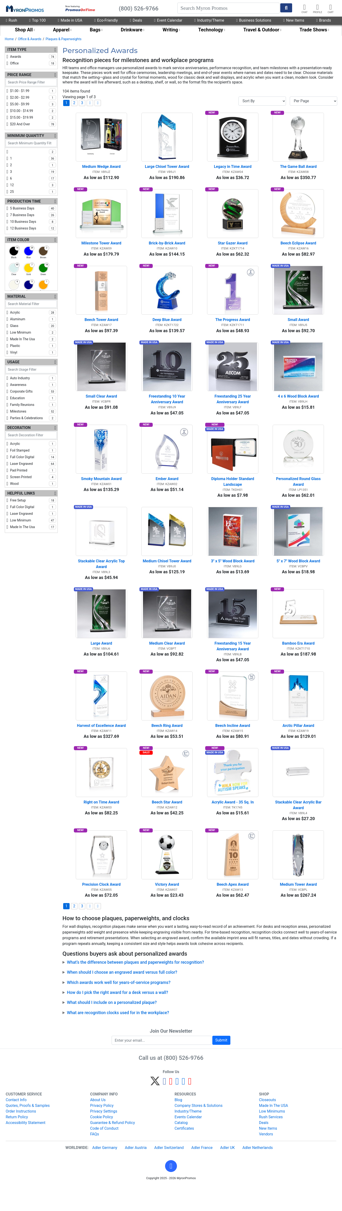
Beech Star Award (167, 824)
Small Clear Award (101, 406)
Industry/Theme (209, 20)
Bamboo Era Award (298, 660)
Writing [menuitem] (170, 30)
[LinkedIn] (183, 1108)
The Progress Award (232, 327)
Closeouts (267, 1125)
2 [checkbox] (33, 165)
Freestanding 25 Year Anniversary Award (233, 409)
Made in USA (70, 20)
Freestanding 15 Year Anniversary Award (233, 663)
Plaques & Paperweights (63, 39)
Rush (11, 20)
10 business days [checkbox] (33, 221)
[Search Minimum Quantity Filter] (31, 143)
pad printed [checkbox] (33, 470)
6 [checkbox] (33, 178)
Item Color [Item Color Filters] (18, 240)
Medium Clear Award (167, 660)
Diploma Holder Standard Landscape (233, 494)
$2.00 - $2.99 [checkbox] (33, 97)
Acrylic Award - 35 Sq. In (233, 824)
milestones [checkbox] (33, 411)
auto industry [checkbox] (33, 378)
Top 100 (37, 20)
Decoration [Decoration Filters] (19, 427)
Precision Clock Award (101, 909)
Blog (178, 1125)
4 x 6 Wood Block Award (298, 406)
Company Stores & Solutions (199, 1130)
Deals (136, 20)
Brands (323, 20)
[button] (171, 1191)
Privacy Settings (103, 1136)
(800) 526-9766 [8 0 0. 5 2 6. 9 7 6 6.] (183, 1083)
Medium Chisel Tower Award (167, 576)
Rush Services (271, 1142)
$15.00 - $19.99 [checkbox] (33, 117)
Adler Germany (104, 1172)
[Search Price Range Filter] (31, 82)
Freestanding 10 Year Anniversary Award (167, 409)
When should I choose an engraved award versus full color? (122, 997)
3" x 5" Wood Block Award (232, 576)
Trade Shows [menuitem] (313, 30)
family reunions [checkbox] (33, 404)
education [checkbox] (33, 398)
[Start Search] (286, 7)
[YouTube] (190, 1108)
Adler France (202, 1172)
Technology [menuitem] (210, 30)
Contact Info (16, 1125)
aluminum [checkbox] (33, 319)
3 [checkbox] (33, 171)
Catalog (181, 1147)
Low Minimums (272, 1136)
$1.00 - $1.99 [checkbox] (33, 90)
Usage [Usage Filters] (13, 362)
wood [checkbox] (33, 483)
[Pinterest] (171, 1108)
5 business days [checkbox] (33, 208)
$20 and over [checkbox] (33, 124)
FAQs (94, 1159)
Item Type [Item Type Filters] (16, 49)
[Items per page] (313, 101)
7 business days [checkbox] (33, 215)
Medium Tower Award (298, 909)
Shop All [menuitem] (24, 30)
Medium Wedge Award (101, 169)
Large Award (101, 660)
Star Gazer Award (232, 248)
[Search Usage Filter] (31, 369)
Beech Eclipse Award (298, 248)
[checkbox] (31, 152)
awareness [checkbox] (33, 384)
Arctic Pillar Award (298, 745)
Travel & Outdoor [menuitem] (261, 30)
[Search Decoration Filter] (31, 435)
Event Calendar (168, 20)
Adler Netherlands (257, 1172)
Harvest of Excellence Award (101, 745)
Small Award (298, 327)
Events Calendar (188, 1142)
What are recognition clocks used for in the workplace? (118, 1037)
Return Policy (17, 1142)
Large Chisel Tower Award (167, 169)
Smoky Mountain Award (101, 491)
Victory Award (167, 909)
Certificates (184, 1153)
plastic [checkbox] (33, 345)
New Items (293, 20)
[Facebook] (164, 1108)
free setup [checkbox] (33, 500)
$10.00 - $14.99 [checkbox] (33, 110)
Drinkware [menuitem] (131, 30)
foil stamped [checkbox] (33, 450)
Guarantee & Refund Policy (112, 1147)
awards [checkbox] (33, 56)
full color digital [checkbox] (33, 457)
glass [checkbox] (33, 325)
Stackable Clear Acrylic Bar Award (299, 827)
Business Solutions (253, 20)
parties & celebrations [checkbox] (33, 418)
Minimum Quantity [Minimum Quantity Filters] (25, 135)
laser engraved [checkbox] (33, 463)
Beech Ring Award (167, 745)
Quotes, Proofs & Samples (28, 1130)
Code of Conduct (104, 1153)
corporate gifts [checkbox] (33, 391)
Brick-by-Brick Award (167, 248)
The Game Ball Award (298, 169)
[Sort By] (262, 101)
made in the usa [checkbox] (33, 339)
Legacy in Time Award (233, 169)
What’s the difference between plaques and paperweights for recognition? (135, 987)
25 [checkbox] (33, 191)
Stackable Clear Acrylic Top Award (102, 579)
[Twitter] (155, 1108)
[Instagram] (177, 1108)
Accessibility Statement (25, 1147)
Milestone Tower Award (101, 248)
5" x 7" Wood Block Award (298, 576)
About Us (98, 1125)
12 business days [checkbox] (33, 228)
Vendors (266, 1159)
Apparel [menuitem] (61, 30)
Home (9, 39)
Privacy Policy (102, 1130)
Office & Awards (29, 39)
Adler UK (227, 1172)
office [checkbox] (33, 63)
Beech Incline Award (232, 745)
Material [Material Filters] (16, 296)
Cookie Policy (101, 1142)
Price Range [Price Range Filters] (19, 75)
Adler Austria (136, 1172)
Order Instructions (21, 1136)
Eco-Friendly (106, 20)
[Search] (228, 8)
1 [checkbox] (33, 158)
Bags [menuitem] (95, 30)
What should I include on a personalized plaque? (112, 1027)
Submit (221, 1065)
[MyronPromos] (24, 8)
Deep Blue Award (166, 327)
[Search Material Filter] (31, 304)
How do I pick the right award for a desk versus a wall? (117, 1017)
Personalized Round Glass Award (299, 494)
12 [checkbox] (33, 185)
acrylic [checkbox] (33, 312)
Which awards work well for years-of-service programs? (119, 1007)
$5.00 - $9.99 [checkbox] (33, 104)
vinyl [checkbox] (33, 352)
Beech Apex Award (233, 909)
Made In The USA (273, 1130)
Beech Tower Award (101, 327)
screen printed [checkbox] (33, 477)
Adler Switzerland (169, 1172)
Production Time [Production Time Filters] (24, 201)
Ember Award (167, 491)
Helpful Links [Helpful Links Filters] (21, 493)
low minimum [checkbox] (33, 332)
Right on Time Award (101, 824)
